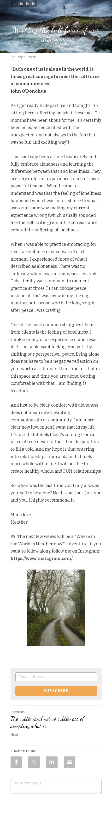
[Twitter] (34, 762)
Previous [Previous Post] (18, 712)
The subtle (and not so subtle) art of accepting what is (47, 722)
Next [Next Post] (14, 735)
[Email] (69, 762)
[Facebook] (16, 762)
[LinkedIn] (52, 762)
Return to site (24, 4)
